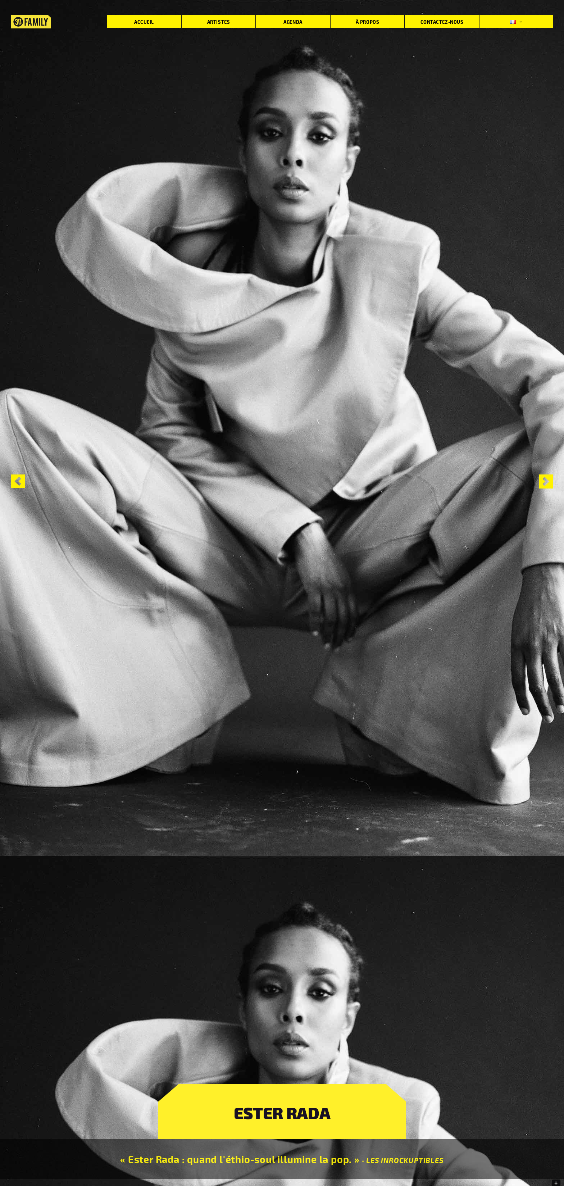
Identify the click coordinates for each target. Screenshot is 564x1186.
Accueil (144, 21)
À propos (367, 21)
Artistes (218, 21)
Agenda (292, 21)
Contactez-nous (441, 21)
